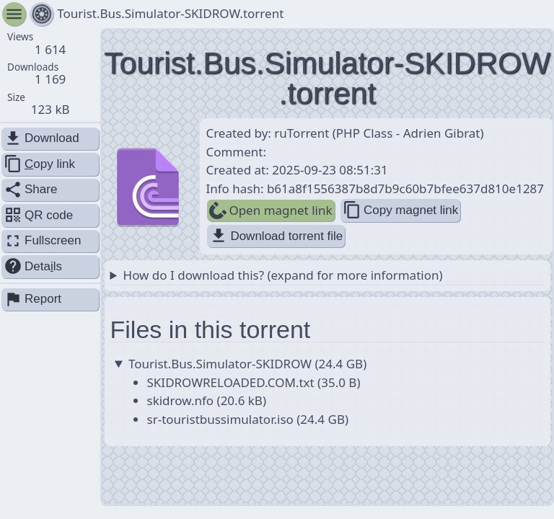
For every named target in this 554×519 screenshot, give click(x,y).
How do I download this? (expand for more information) (283, 275)
